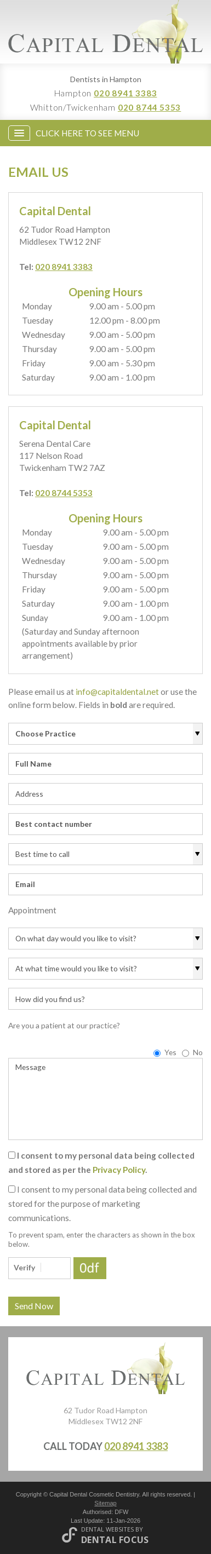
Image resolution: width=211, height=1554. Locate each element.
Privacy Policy (119, 1170)
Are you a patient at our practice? (64, 1025)
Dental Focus (115, 1540)
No (192, 1052)
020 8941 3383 (125, 93)
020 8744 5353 (149, 107)
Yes (164, 1052)
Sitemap (105, 1503)
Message (105, 1099)
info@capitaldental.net (117, 692)
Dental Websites (107, 1529)
